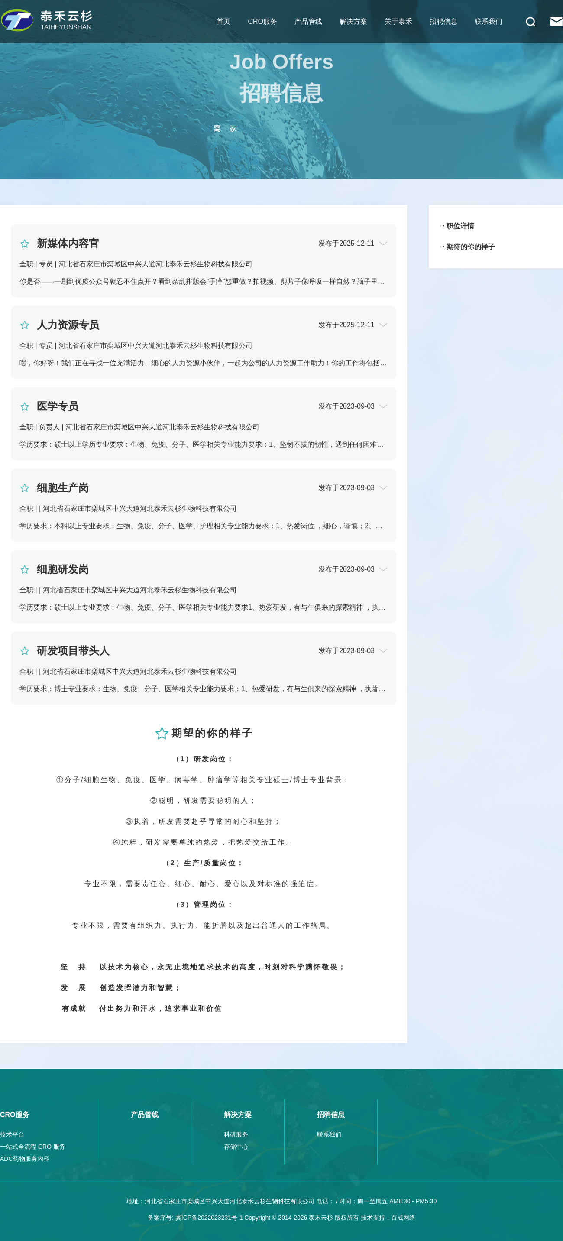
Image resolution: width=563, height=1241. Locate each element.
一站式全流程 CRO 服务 (32, 1146)
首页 (223, 21)
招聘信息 (443, 21)
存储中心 (236, 1146)
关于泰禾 (398, 21)
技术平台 (12, 1134)
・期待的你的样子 (467, 246)
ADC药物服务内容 (24, 1158)
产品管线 (308, 21)
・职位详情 (457, 226)
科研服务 (236, 1134)
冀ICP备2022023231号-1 (209, 1217)
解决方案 (353, 21)
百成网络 (403, 1217)
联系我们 (488, 21)
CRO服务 (262, 21)
